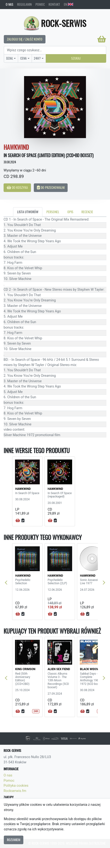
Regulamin (24, 4)
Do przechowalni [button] (51, 187)
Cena (23, 58)
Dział (9, 58)
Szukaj (75, 58)
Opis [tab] (70, 211)
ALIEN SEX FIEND (59, 669)
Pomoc (40, 4)
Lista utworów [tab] (27, 211)
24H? (37, 58)
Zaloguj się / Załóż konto (24, 39)
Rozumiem (13, 839)
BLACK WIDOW (89, 669)
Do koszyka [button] (17, 187)
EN (68, 4)
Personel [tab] (52, 211)
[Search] (55, 50)
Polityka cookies (16, 786)
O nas (9, 4)
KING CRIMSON (25, 669)
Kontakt (54, 4)
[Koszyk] (101, 39)
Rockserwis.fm (15, 791)
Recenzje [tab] (87, 211)
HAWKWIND (23, 489)
